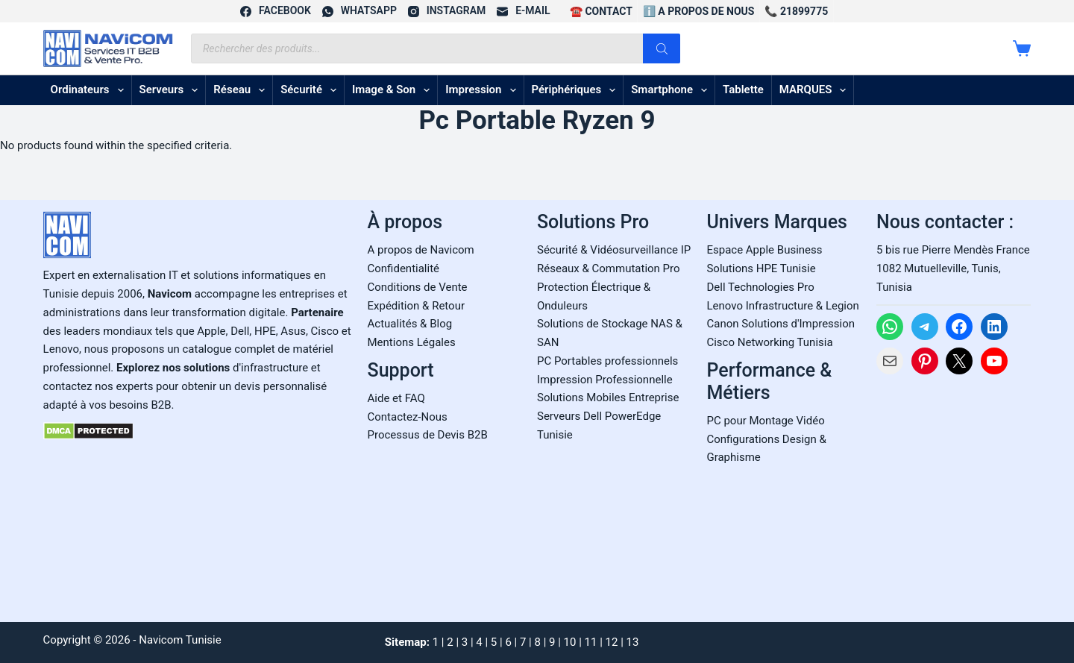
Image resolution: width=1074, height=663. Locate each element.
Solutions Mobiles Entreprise (608, 397)
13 (632, 642)
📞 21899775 (796, 11)
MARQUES (815, 90)
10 (570, 642)
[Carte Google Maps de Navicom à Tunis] (953, 494)
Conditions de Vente (418, 287)
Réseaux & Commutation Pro (608, 268)
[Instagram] (447, 10)
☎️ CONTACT (601, 11)
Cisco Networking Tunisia (769, 342)
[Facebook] (275, 10)
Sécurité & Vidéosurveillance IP (614, 250)
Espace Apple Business (764, 250)
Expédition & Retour (416, 305)
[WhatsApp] (359, 10)
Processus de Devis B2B (428, 435)
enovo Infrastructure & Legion (786, 305)
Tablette (743, 89)
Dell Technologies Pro (760, 287)
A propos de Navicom (421, 250)
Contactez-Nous (408, 417)
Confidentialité (403, 268)
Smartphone (672, 90)
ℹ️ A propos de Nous (699, 11)
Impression (483, 90)
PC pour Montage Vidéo (765, 420)
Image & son (394, 90)
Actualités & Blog (410, 323)
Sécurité (311, 90)
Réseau (242, 90)
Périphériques (577, 90)
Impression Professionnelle (605, 379)
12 (612, 642)
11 (591, 642)
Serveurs (171, 90)
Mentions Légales (412, 342)
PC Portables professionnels (607, 361)
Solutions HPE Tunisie (760, 268)
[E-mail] (523, 10)
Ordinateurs (90, 90)
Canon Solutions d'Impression (780, 323)
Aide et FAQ (396, 398)
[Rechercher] (661, 48)
